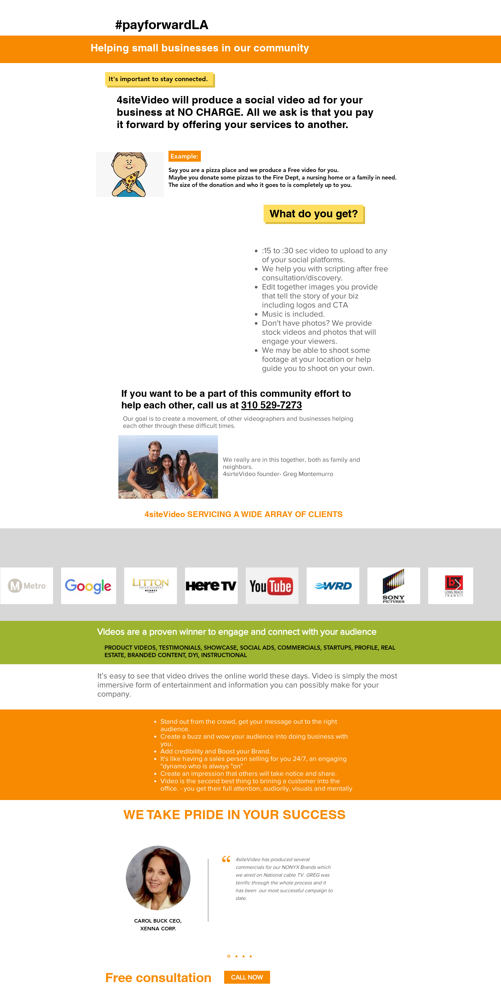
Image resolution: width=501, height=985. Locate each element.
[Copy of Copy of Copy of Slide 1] (251, 956)
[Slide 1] (228, 956)
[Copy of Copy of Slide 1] (244, 956)
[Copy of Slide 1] (236, 956)
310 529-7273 (271, 405)
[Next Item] (458, 585)
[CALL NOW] (247, 977)
